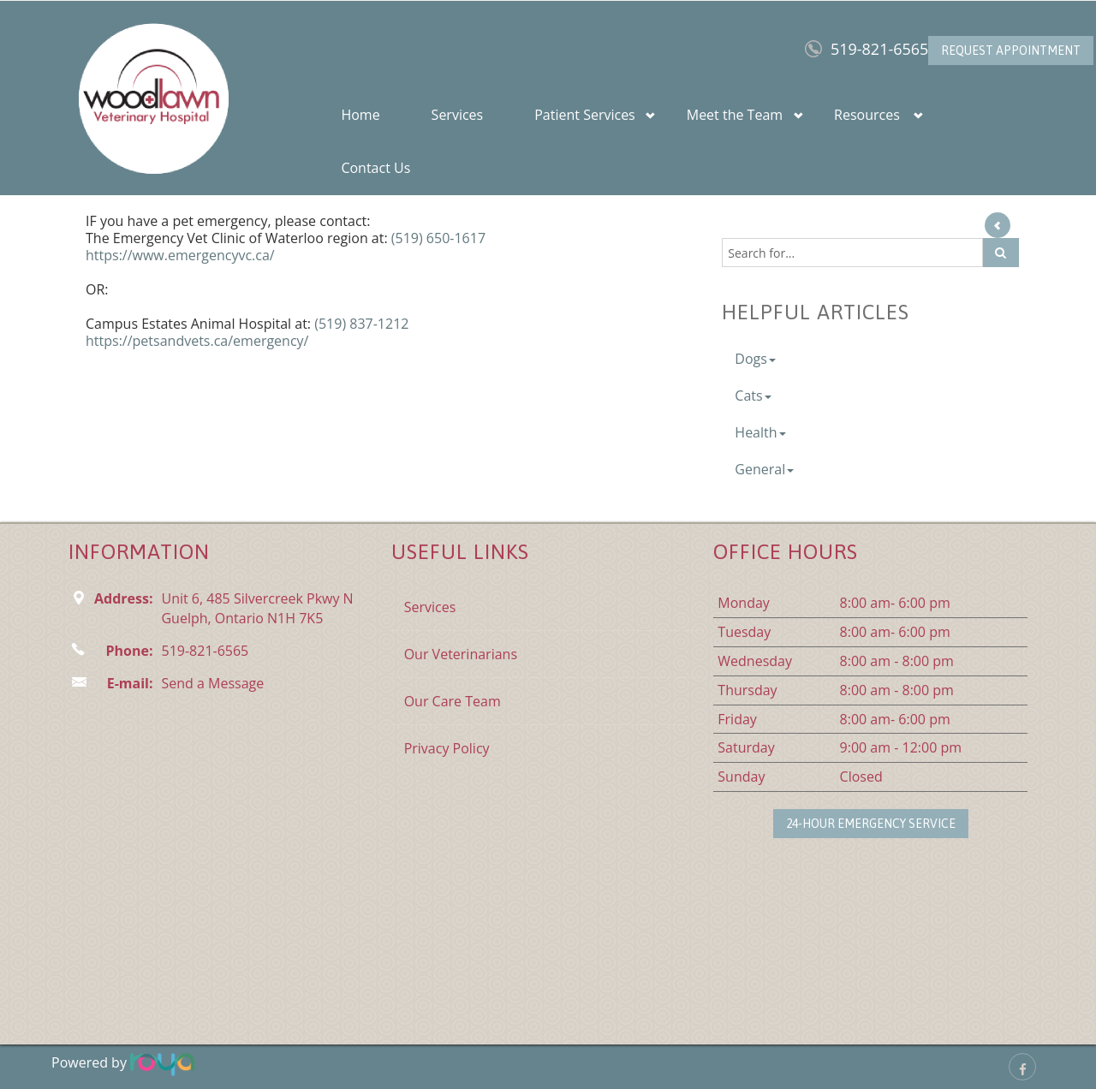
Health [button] (760, 432)
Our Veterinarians (460, 654)
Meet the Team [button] (735, 114)
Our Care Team (452, 701)
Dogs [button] (755, 358)
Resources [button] (867, 114)
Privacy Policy (447, 748)
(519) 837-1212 (361, 323)
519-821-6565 (880, 49)
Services (458, 114)
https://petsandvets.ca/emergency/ (197, 340)
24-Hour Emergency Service (871, 823)
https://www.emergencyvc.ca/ (180, 255)
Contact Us (375, 167)
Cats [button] (753, 395)
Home (360, 114)
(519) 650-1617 (438, 238)
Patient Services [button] (584, 114)
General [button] (764, 469)
